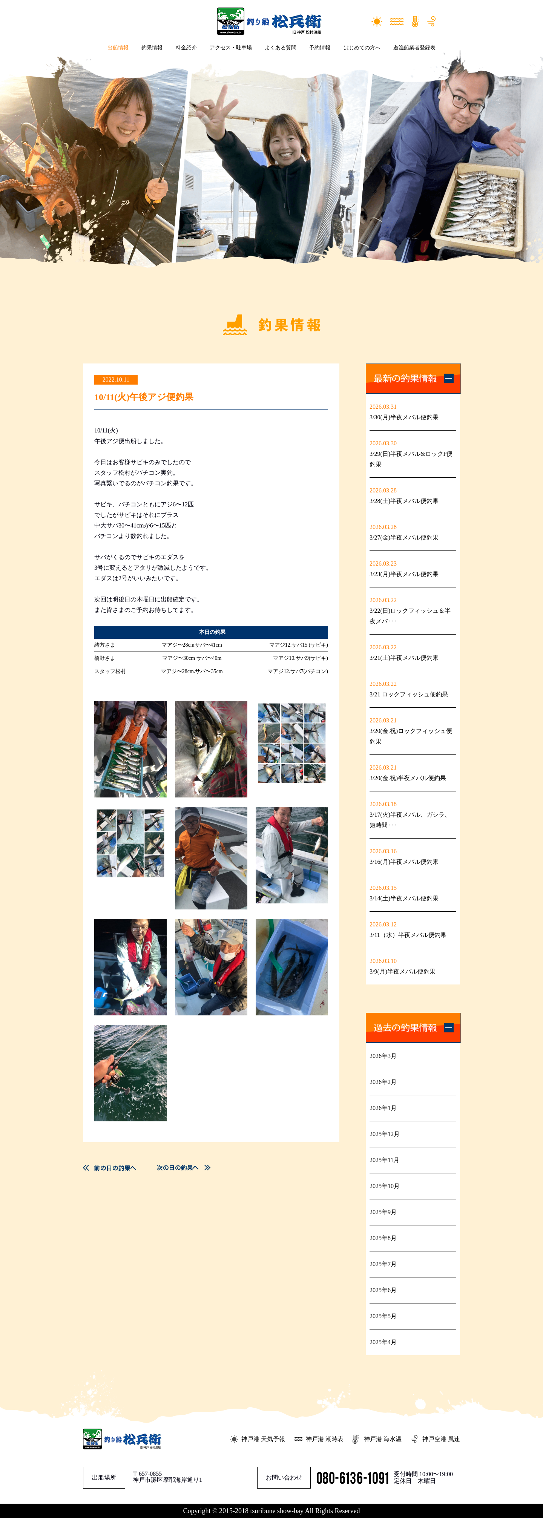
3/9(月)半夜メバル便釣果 (403, 971)
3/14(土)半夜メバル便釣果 (404, 898)
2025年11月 (384, 1160)
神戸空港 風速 (441, 1439)
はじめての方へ (362, 48)
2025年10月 (385, 1186)
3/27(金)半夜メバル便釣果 (404, 537)
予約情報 (319, 48)
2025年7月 (383, 1264)
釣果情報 (152, 48)
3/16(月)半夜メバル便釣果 (404, 862)
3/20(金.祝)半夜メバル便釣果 (408, 778)
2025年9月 (383, 1212)
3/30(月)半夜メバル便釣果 (404, 417)
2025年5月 (383, 1316)
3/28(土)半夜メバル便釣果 (404, 501)
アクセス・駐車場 (231, 48)
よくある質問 (280, 48)
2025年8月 (383, 1238)
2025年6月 (383, 1290)
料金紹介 (186, 48)
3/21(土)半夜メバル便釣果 (404, 658)
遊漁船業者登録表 (414, 48)
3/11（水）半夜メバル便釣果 (408, 935)
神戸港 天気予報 (263, 1439)
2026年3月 (383, 1056)
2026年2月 (383, 1082)
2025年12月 (385, 1134)
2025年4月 (383, 1342)
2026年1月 (383, 1108)
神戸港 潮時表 (325, 1439)
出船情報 (118, 48)
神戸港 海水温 (383, 1439)
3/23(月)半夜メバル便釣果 (404, 574)
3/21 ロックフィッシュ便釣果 (409, 694)
